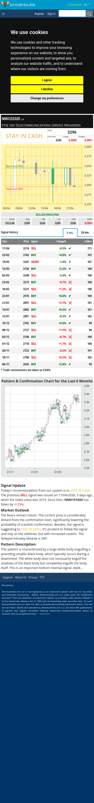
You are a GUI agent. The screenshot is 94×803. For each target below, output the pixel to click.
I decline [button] (47, 89)
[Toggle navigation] (4, 13)
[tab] (70, 232)
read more (44, 613)
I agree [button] (47, 80)
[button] (88, 5)
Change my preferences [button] (47, 98)
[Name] (89, 13)
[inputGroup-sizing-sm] (72, 13)
